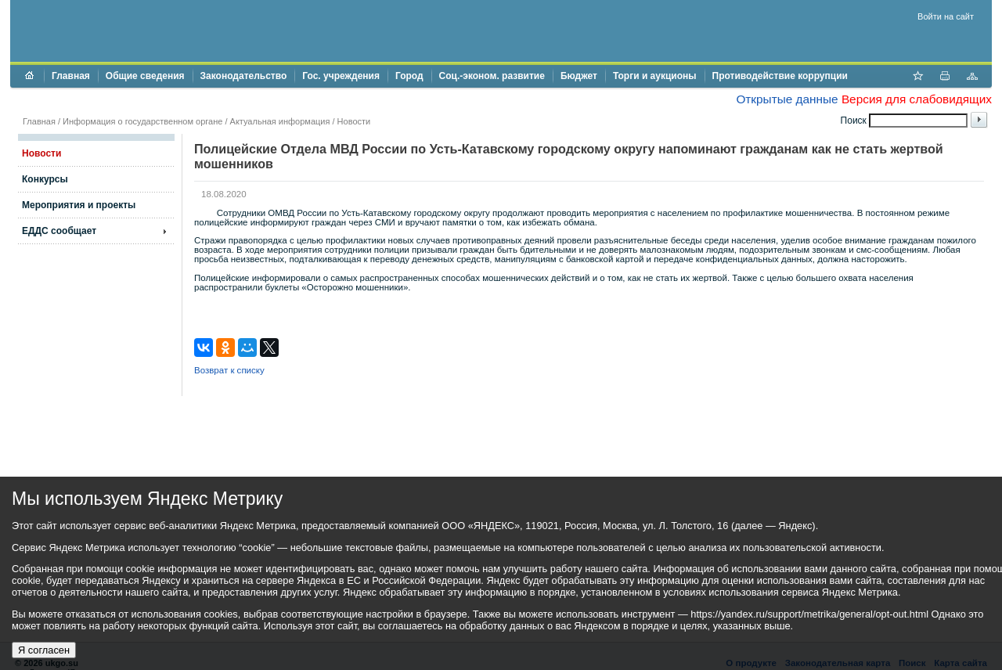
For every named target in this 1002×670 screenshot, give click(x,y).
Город (409, 75)
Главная (71, 75)
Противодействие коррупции (780, 75)
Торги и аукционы (655, 75)
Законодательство (243, 75)
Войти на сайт (945, 16)
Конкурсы (45, 179)
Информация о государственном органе (142, 121)
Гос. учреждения (341, 75)
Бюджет (578, 75)
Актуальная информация (280, 121)
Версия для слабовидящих (917, 99)
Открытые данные (787, 99)
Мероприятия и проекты (78, 205)
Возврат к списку (229, 370)
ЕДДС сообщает (59, 230)
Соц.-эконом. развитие (492, 75)
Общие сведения (145, 75)
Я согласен (44, 650)
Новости (354, 121)
